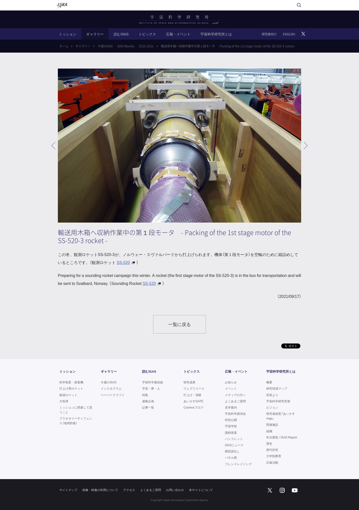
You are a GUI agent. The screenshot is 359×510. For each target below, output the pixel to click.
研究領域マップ (276, 388)
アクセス (129, 490)
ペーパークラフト (113, 395)
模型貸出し (232, 451)
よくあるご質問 (235, 401)
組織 (269, 431)
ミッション (67, 33)
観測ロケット (68, 395)
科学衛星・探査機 (71, 382)
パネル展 (231, 457)
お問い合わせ (175, 490)
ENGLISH (289, 34)
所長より (272, 395)
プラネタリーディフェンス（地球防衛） (75, 420)
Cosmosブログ (193, 407)
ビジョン (272, 407)
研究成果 (189, 382)
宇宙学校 (231, 426)
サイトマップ (68, 490)
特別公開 (231, 420)
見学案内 (231, 407)
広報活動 (272, 462)
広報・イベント (178, 33)
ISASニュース (234, 445)
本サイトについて (201, 490)
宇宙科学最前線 (152, 382)
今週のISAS (108, 382)
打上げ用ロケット (71, 388)
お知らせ (231, 382)
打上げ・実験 (192, 395)
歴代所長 (272, 449)
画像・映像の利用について (100, 490)
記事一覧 (148, 407)
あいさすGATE (193, 401)
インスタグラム (111, 388)
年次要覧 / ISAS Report (281, 437)
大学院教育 (273, 456)
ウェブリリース (193, 388)
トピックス (147, 33)
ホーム (63, 46)
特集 (145, 395)
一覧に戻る (179, 324)
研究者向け (269, 34)
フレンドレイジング (238, 464)
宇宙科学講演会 (235, 413)
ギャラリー (95, 33)
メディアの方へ (235, 395)
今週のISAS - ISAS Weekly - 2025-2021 (126, 46)
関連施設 (272, 424)
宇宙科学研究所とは (216, 33)
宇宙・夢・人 (151, 388)
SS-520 (123, 262)
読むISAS (121, 33)
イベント (231, 388)
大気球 (63, 401)
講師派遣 (231, 432)
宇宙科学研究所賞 (278, 401)
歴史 (269, 443)
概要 (269, 382)
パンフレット (234, 438)
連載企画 (148, 401)
